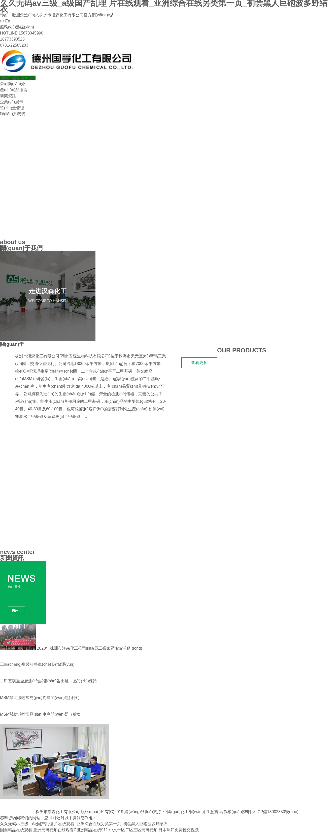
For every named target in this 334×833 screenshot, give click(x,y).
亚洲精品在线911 (92, 830)
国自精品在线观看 (16, 830)
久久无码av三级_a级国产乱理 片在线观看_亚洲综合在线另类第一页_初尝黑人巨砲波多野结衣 (84, 824)
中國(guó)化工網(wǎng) (184, 812)
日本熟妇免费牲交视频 (178, 830)
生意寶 (212, 812)
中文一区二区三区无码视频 (133, 830)
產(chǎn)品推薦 (13, 90)
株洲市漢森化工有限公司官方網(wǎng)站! (76, 15)
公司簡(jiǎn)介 (12, 84)
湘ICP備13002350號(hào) (275, 812)
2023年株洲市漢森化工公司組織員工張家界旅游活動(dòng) (71, 648)
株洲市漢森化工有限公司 (37, 356)
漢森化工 (33, 344)
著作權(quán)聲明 (235, 812)
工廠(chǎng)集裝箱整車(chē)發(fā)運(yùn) (37, 664)
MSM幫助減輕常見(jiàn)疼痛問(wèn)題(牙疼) (40, 697)
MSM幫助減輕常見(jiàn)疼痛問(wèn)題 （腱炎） (42, 714)
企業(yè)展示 (11, 102)
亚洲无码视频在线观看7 (54, 830)
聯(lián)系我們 (12, 114)
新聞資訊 (8, 96)
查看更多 (199, 362)
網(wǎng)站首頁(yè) (18, 78)
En (7, 21)
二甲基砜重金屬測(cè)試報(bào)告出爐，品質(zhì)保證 (48, 681)
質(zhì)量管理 (12, 108)
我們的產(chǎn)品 (24, 430)
